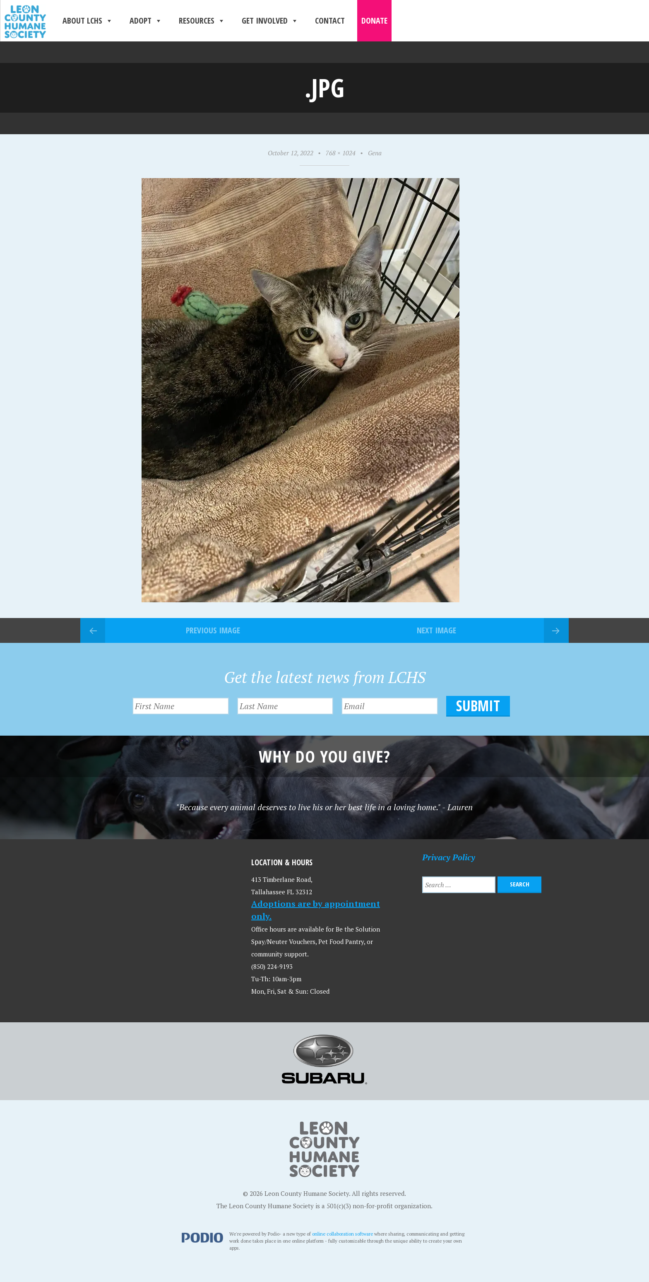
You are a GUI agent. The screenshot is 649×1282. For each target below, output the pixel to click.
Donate (374, 20)
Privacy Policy (448, 857)
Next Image (436, 630)
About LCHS (87, 20)
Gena (375, 153)
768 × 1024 (341, 153)
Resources (202, 20)
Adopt (146, 20)
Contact (330, 20)
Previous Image (213, 630)
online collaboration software (342, 1234)
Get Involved (270, 20)
